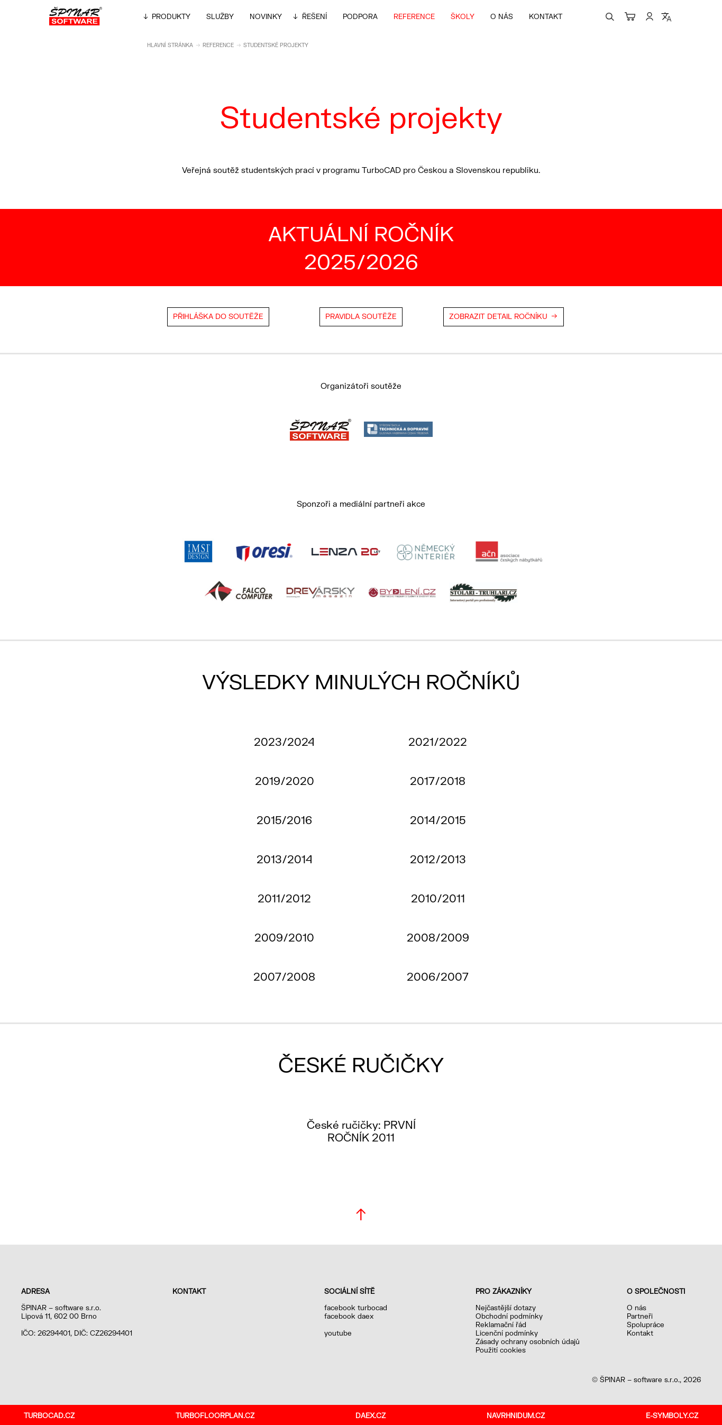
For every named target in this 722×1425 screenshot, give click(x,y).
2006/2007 (438, 976)
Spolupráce (645, 1324)
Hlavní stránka (170, 45)
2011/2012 (284, 898)
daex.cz (370, 1415)
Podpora (360, 16)
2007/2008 (284, 976)
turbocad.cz (49, 1415)
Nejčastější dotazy (506, 1307)
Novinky (266, 16)
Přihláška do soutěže (218, 316)
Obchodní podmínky (509, 1316)
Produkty (171, 16)
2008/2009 (438, 937)
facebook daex (348, 1316)
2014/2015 (437, 820)
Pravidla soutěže (361, 316)
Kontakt (545, 16)
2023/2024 (284, 741)
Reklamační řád (501, 1324)
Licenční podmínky (507, 1333)
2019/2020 (284, 780)
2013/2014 (285, 859)
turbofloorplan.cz (215, 1415)
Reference (414, 16)
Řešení (314, 16)
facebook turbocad (355, 1307)
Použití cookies (501, 1350)
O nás (501, 16)
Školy (462, 16)
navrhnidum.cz (516, 1415)
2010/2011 (438, 898)
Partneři (640, 1316)
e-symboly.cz (672, 1415)
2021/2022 (437, 741)
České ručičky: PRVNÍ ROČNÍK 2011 (361, 1131)
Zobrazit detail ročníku (498, 316)
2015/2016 (284, 820)
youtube (338, 1333)
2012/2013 (438, 859)
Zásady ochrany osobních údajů (528, 1341)
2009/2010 (284, 937)
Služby (220, 16)
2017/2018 (437, 780)
